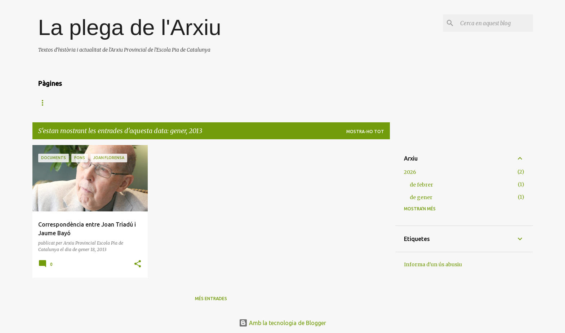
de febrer (421, 184)
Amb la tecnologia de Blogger (282, 323)
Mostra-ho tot (365, 131)
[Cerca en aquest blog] (495, 23)
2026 (410, 172)
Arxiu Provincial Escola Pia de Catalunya (88, 102)
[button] (137, 264)
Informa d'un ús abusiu (433, 264)
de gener (421, 197)
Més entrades (211, 298)
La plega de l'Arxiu (129, 27)
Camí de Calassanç (177, 102)
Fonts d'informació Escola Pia (252, 102)
